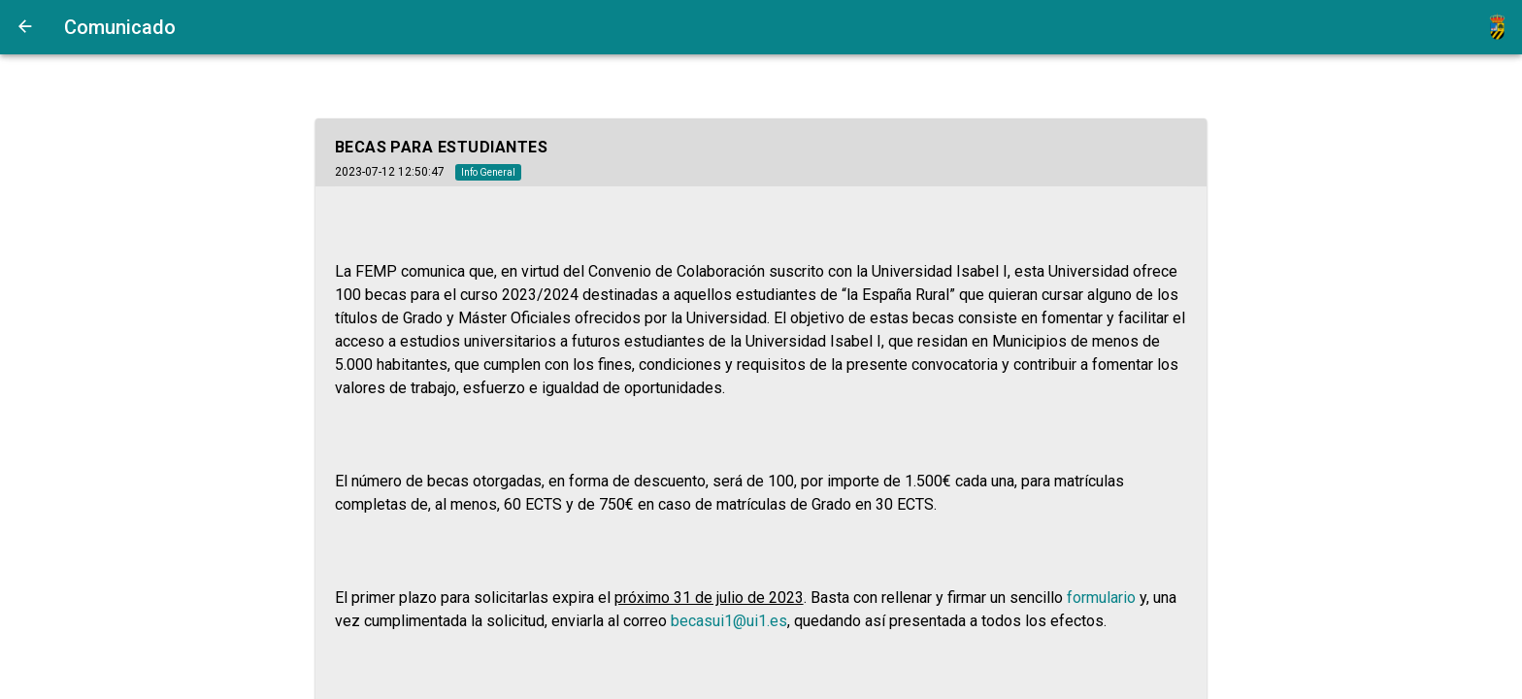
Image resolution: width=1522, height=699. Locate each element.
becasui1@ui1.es (729, 621)
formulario (1101, 597)
